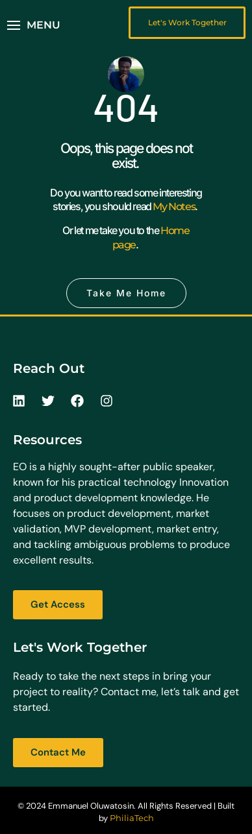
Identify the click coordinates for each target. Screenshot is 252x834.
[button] (33, 25)
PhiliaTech (132, 818)
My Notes (174, 206)
